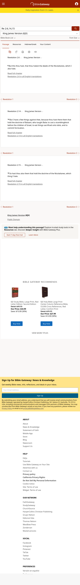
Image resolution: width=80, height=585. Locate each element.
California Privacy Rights (34, 477)
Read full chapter (15, 73)
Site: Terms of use (30, 487)
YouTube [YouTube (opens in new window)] (26, 559)
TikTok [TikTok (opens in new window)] (25, 552)
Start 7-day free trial (15, 235)
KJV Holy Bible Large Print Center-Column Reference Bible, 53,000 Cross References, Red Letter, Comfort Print (54, 305)
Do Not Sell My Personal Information (39, 480)
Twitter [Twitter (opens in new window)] (26, 555)
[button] (76, 4)
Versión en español (31, 570)
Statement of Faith (31, 430)
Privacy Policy (7, 408)
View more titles (40, 333)
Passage (5, 44)
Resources (17, 44)
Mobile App (28, 433)
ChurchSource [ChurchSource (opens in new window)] (29, 508)
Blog (25, 439)
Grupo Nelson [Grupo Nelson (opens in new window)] (29, 515)
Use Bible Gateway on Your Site (36, 464)
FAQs (25, 458)
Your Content (45, 44)
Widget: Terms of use (32, 490)
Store (25, 436)
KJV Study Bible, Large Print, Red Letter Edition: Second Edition (24, 303)
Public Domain (13, 219)
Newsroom (27, 443)
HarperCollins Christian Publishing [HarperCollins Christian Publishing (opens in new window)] (37, 511)
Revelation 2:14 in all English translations (25, 136)
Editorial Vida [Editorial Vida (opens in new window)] (28, 518)
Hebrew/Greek (30, 44)
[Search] (75, 28)
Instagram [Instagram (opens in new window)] (27, 546)
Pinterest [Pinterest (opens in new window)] (26, 549)
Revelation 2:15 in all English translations (25, 184)
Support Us (27, 446)
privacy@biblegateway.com (33, 408)
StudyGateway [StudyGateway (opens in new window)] (29, 505)
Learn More (33, 235)
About (25, 423)
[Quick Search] (36, 28)
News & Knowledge (31, 427)
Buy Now (16, 324)
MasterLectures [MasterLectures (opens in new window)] (29, 531)
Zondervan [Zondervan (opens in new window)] (27, 527)
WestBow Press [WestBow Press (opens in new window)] (29, 524)
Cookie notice (28, 483)
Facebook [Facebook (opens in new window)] (27, 543)
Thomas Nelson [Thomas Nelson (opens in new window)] (29, 521)
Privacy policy (29, 474)
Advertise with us (30, 467)
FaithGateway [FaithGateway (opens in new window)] (28, 502)
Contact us (27, 471)
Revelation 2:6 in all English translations (24, 76)
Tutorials (26, 461)
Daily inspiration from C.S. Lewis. (40, 10)
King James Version (16, 215)
